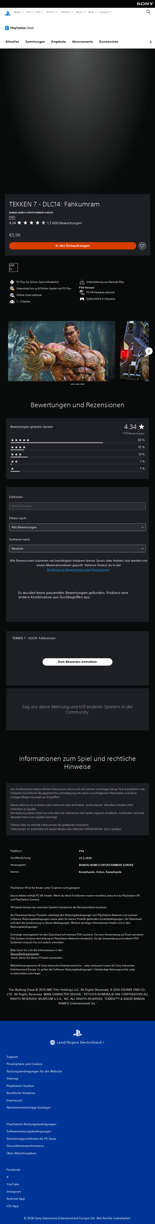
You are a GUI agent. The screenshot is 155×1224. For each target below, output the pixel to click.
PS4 (38, 11)
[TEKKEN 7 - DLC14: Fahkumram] (61, 347)
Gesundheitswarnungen (24, 950)
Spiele (17, 11)
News (79, 11)
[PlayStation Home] (7, 12)
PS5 (28, 11)
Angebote (58, 37)
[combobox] (77, 502)
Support (104, 11)
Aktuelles (12, 37)
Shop (91, 11)
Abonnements (82, 37)
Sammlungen (35, 37)
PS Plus (50, 11)
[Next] (149, 347)
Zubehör (65, 11)
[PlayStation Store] (20, 23)
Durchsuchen (109, 37)
